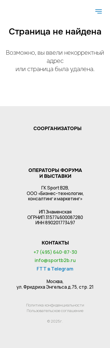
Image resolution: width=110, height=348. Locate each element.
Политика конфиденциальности (55, 305)
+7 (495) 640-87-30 (55, 252)
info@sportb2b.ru (55, 260)
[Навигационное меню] (98, 11)
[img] (25, 8)
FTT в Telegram (55, 269)
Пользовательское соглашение (55, 310)
